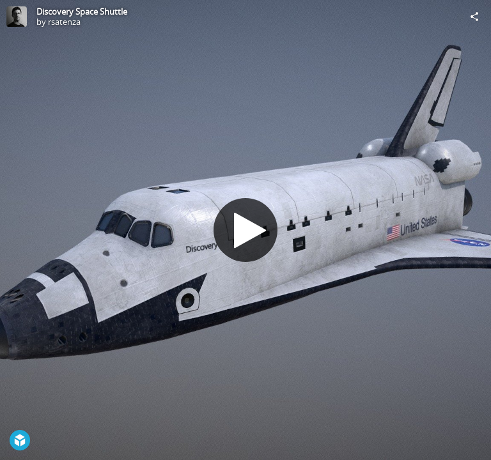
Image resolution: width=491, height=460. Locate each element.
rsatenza (64, 21)
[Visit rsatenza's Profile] (16, 16)
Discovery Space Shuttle (81, 11)
